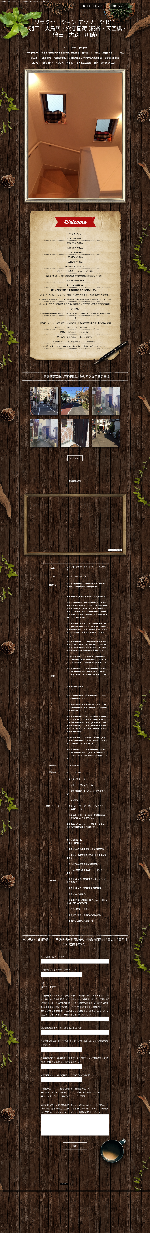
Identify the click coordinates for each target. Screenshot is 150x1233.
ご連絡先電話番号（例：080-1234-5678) (61, 1027)
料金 (122, 52)
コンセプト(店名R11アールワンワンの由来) (53, 62)
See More (75, 458)
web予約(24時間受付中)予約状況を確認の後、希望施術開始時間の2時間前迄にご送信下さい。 (71, 52)
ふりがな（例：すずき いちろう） (58, 970)
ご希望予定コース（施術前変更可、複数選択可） (65, 1088)
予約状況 (83, 47)
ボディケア (48, 1092)
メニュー (35, 57)
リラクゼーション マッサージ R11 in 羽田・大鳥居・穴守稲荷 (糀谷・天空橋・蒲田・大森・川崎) (85, 28)
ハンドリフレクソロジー (75, 1096)
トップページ (69, 47)
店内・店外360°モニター (106, 62)
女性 (54, 987)
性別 (44, 983)
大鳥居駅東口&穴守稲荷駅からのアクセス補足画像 (78, 57)
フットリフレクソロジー (69, 1092)
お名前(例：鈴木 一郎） (55, 956)
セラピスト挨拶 (112, 57)
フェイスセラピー (51, 1096)
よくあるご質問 (84, 62)
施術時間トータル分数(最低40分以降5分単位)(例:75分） (68, 1075)
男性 (45, 987)
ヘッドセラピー (92, 1092)
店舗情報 (46, 57)
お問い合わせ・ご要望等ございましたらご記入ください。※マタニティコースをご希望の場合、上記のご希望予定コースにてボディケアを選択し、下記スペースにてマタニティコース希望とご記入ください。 (74, 1108)
